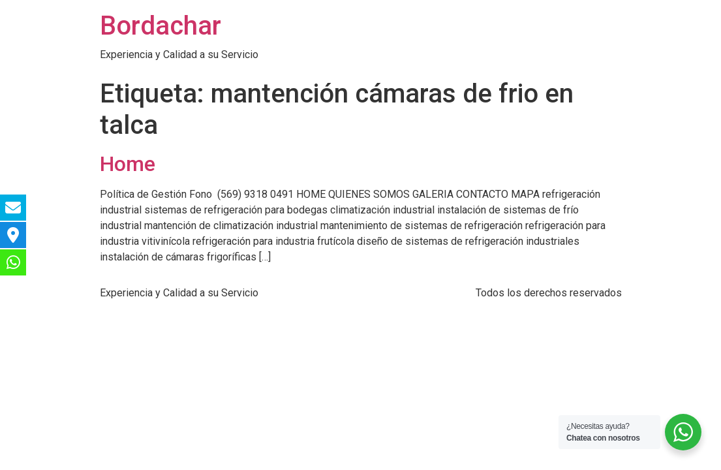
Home (127, 163)
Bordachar (160, 25)
